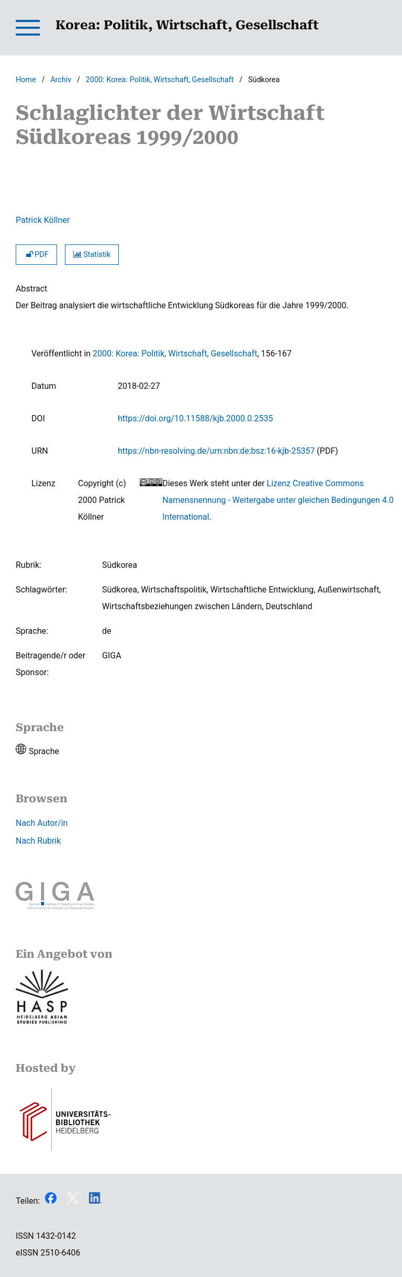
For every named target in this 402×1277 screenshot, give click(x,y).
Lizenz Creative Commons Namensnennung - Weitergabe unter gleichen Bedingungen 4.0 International (278, 500)
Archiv (60, 79)
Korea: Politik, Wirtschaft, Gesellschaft (187, 25)
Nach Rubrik (38, 841)
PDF (36, 254)
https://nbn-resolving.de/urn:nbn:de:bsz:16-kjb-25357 (216, 451)
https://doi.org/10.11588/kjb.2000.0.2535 (195, 418)
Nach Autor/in (42, 823)
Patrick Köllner (43, 220)
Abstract (31, 289)
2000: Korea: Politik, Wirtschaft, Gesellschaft (160, 79)
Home (26, 79)
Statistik (92, 254)
